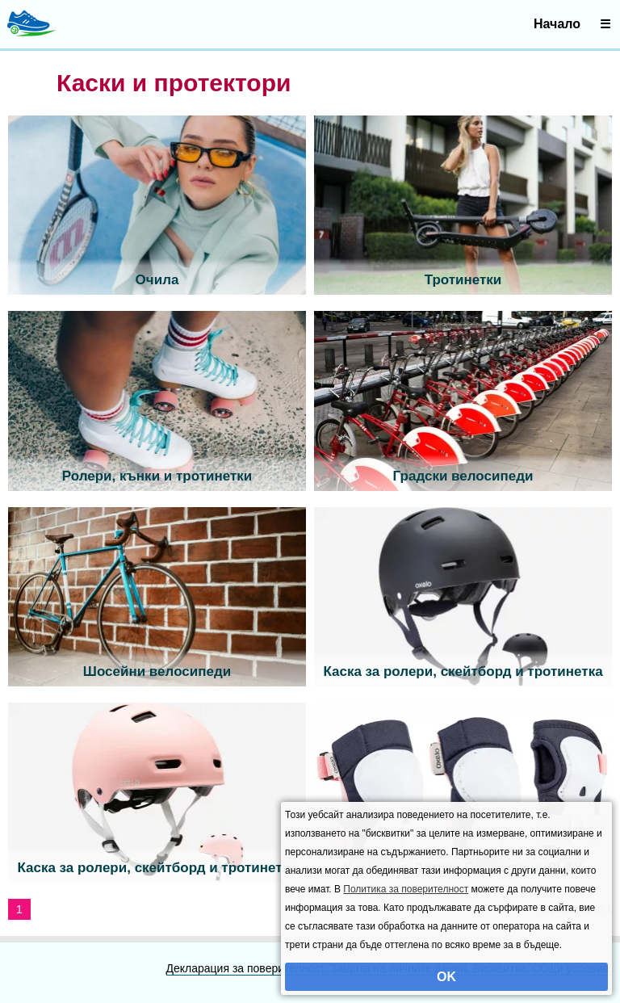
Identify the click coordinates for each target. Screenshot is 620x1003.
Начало (557, 24)
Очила (157, 279)
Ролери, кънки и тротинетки (157, 476)
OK (446, 977)
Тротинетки (463, 279)
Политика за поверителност (405, 889)
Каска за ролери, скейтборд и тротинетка (462, 671)
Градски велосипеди (463, 476)
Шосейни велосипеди (157, 671)
